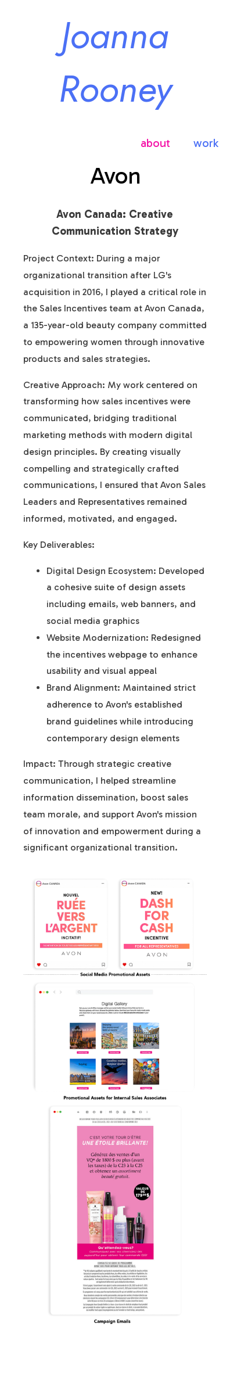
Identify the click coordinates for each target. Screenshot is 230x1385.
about (155, 143)
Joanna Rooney (115, 62)
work (205, 143)
